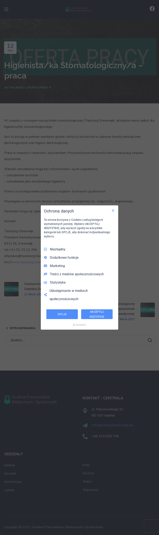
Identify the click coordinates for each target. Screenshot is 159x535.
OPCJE (62, 314)
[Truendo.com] (79, 325)
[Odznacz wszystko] (113, 210)
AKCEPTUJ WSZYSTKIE (96, 314)
